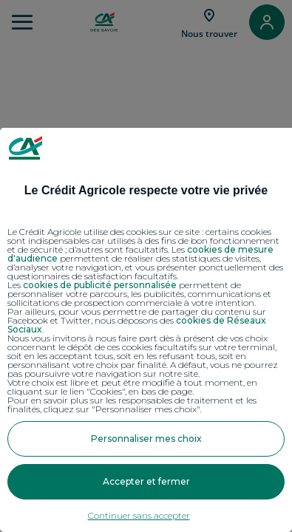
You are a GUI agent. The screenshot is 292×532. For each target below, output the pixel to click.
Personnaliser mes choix (146, 438)
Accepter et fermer (146, 481)
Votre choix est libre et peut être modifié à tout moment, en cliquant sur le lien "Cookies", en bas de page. (132, 387)
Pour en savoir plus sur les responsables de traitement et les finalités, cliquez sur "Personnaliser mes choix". (132, 405)
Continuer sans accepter (139, 515)
